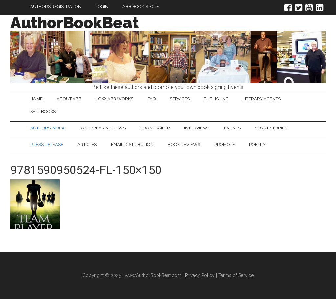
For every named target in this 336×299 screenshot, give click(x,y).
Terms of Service (236, 275)
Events (232, 128)
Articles (87, 144)
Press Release (46, 144)
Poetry (257, 144)
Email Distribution (132, 144)
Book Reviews (184, 144)
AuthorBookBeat (74, 22)
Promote (224, 144)
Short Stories (271, 128)
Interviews (197, 128)
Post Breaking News (102, 128)
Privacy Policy (200, 275)
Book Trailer (155, 128)
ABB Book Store (140, 6)
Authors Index (47, 128)
